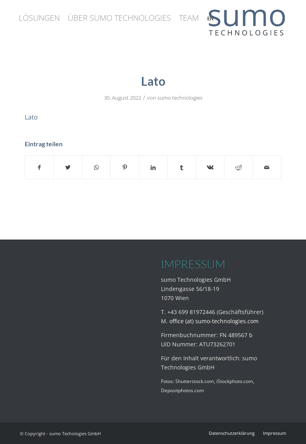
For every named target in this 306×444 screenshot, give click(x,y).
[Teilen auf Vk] (210, 167)
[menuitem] (39, 18)
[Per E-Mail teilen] (267, 167)
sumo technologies (179, 97)
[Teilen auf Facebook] (39, 167)
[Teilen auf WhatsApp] (96, 167)
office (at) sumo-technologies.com (214, 321)
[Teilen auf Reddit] (238, 167)
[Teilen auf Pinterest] (125, 167)
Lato (31, 117)
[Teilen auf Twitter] (68, 167)
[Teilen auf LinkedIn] (153, 167)
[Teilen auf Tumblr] (182, 167)
